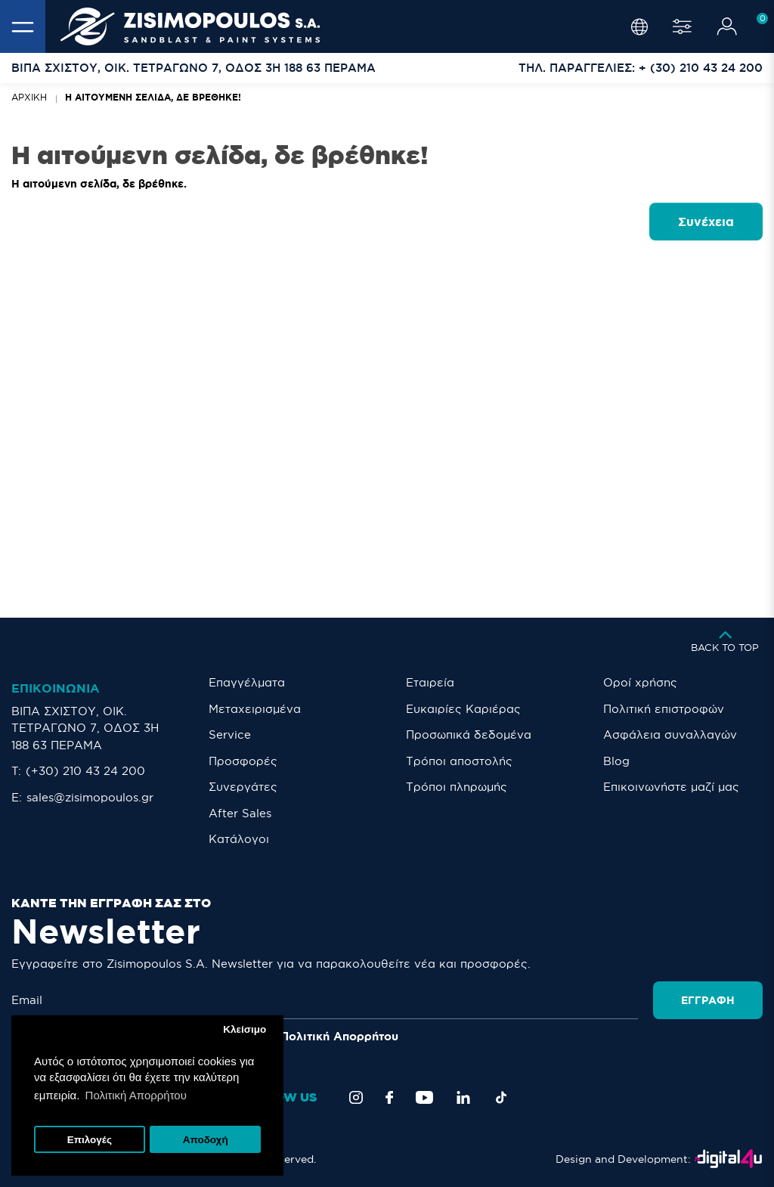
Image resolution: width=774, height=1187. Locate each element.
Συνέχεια (706, 221)
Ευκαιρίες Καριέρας (463, 708)
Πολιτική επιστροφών (663, 708)
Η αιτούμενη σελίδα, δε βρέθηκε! (153, 97)
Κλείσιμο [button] (244, 1029)
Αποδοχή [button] (205, 1139)
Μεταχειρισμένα (255, 708)
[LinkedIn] (463, 1097)
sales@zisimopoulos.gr (89, 797)
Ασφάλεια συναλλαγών (670, 734)
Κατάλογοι (239, 838)
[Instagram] (356, 1097)
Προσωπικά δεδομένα (468, 734)
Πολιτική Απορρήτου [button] (136, 1095)
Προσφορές (243, 761)
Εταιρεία (430, 682)
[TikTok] (501, 1097)
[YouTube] (424, 1097)
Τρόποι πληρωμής (456, 786)
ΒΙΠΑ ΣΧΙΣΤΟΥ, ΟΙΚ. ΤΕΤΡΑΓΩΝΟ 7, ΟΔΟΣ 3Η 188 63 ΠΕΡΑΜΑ (85, 728)
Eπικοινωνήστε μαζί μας (671, 786)
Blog (616, 761)
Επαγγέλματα (247, 682)
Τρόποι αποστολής (459, 761)
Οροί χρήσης (640, 682)
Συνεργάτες (243, 786)
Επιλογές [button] (89, 1139)
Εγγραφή (708, 1000)
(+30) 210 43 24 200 (85, 770)
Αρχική (29, 97)
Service (230, 734)
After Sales (240, 813)
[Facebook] (389, 1097)
